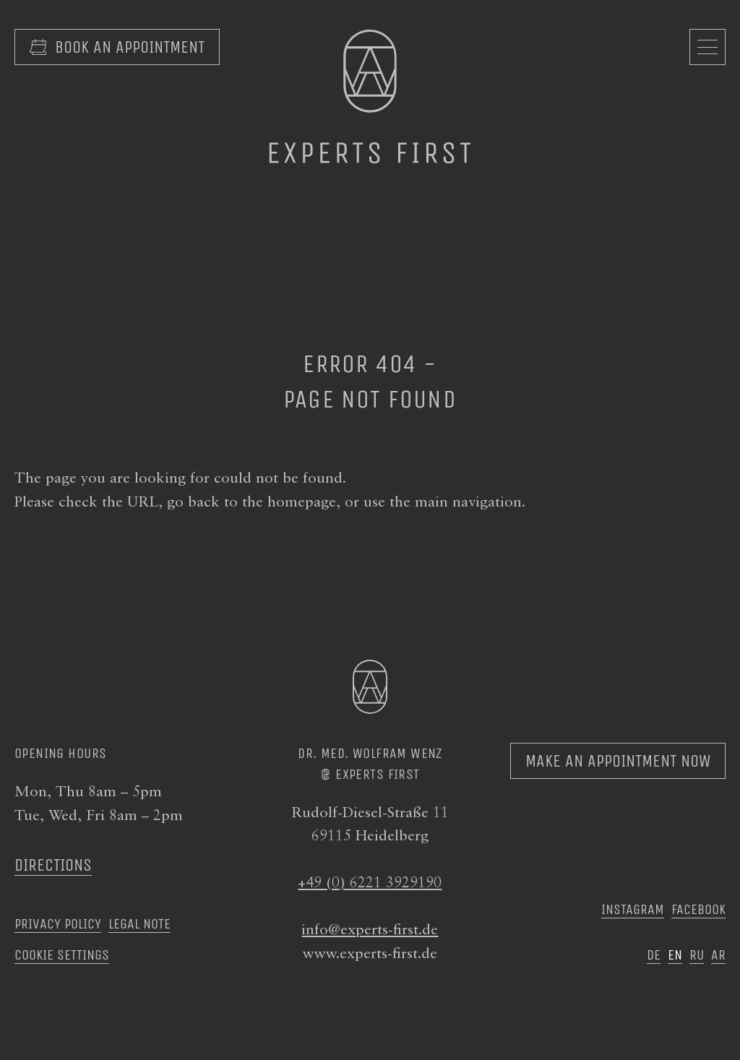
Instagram (632, 909)
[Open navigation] (707, 47)
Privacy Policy (57, 923)
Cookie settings (61, 954)
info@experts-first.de (369, 930)
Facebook (698, 909)
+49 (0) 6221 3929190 (370, 883)
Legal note (139, 923)
